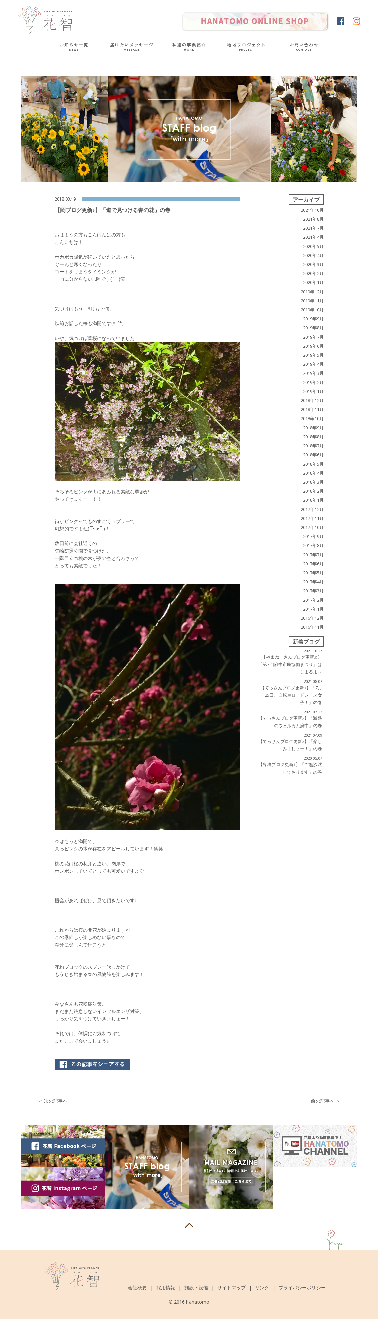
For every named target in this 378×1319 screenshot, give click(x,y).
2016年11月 (312, 627)
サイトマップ (231, 1287)
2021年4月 (313, 237)
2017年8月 (313, 545)
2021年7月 (313, 228)
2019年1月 (313, 391)
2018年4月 (313, 473)
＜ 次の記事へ (53, 1101)
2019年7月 (313, 337)
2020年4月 (313, 255)
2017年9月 (313, 536)
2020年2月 (313, 273)
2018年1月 (313, 500)
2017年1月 (313, 609)
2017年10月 (312, 527)
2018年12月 (312, 400)
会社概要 (137, 1287)
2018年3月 (313, 482)
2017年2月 (313, 600)
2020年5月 (313, 246)
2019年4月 (313, 364)
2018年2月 (313, 491)
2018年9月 (313, 428)
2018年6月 (313, 455)
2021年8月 (313, 219)
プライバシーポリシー (302, 1287)
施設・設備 (196, 1287)
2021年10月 (312, 210)
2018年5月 (313, 464)
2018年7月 (313, 446)
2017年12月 (312, 509)
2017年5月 (313, 573)
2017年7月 (313, 555)
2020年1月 (313, 282)
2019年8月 (313, 328)
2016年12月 (312, 618)
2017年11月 (312, 518)
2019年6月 (313, 346)
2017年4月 (313, 582)
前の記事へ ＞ (325, 1101)
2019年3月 (313, 373)
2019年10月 (312, 310)
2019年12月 (312, 292)
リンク (262, 1287)
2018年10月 (312, 418)
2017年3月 (313, 591)
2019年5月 (313, 355)
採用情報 (165, 1287)
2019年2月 (313, 382)
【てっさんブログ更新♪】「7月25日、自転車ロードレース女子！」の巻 (291, 695)
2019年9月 (313, 319)
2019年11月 (312, 301)
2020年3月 (313, 264)
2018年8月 (313, 437)
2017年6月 (313, 564)
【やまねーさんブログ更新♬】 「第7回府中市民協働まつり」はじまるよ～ (290, 664)
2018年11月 (312, 409)
